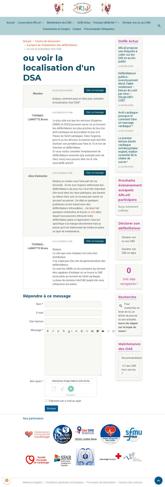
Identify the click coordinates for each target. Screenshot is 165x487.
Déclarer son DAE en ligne (129, 251)
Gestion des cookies (130, 482)
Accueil (11, 22)
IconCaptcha (70, 395)
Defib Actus (84, 22)
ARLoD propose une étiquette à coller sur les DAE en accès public (128, 54)
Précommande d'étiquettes (99, 29)
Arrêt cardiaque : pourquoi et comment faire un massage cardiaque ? (128, 119)
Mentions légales (32, 482)
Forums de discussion (47, 41)
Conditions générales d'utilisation (64, 482)
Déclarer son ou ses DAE (136, 22)
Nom (38, 304)
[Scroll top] (159, 481)
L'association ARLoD (29, 22)
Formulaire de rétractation (101, 482)
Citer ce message (95, 90)
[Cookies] (6, 480)
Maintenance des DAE (59, 22)
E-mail (39, 312)
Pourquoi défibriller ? (105, 22)
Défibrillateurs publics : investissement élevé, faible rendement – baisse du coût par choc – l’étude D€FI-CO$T (128, 87)
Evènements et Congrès (56, 29)
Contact (77, 29)
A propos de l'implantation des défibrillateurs (52, 45)
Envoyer (51, 408)
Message (36, 330)
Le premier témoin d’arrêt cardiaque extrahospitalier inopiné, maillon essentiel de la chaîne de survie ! (128, 150)
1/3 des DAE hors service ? (129, 369)
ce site (91, 212)
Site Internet (36, 321)
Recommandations (131, 357)
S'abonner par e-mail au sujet (65, 400)
